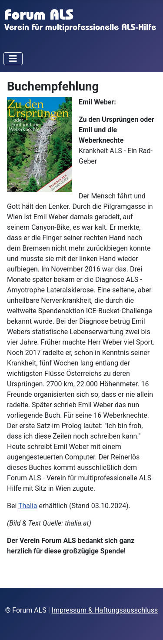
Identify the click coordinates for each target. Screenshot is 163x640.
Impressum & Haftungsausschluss (105, 610)
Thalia (27, 506)
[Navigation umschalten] (13, 58)
